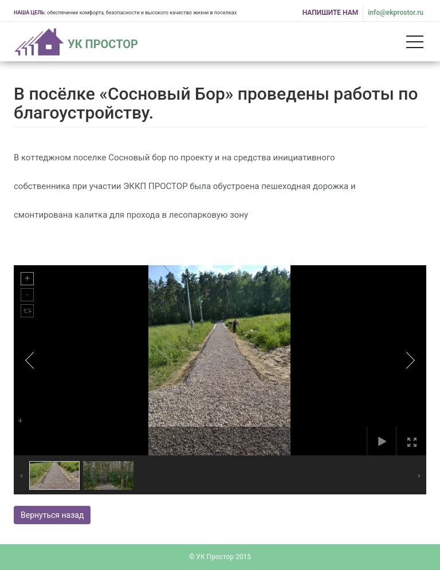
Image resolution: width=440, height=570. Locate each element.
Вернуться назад (52, 515)
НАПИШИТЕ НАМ (330, 13)
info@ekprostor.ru (395, 13)
